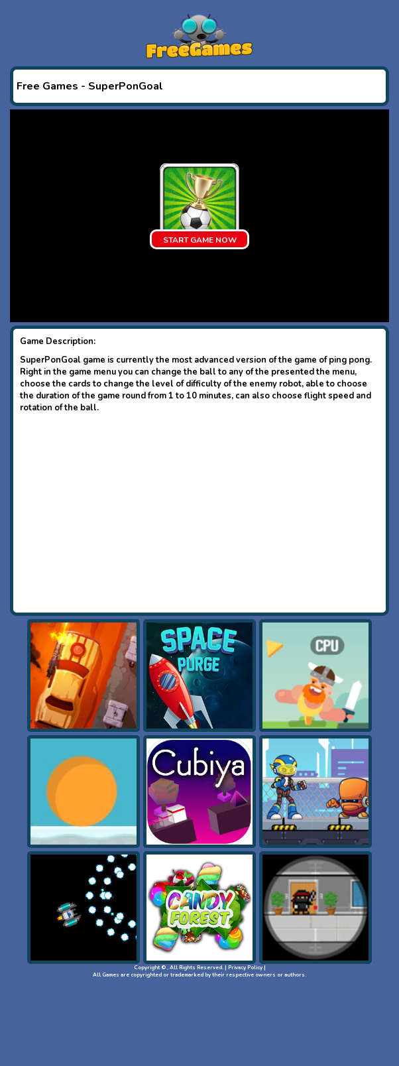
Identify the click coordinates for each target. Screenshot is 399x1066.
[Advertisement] (199, 513)
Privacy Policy (245, 967)
